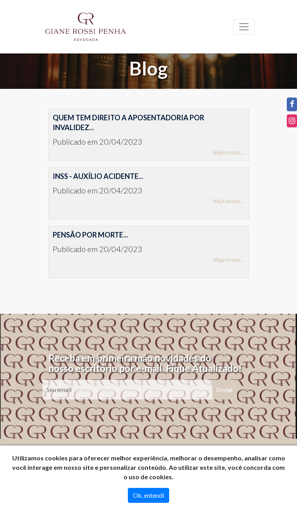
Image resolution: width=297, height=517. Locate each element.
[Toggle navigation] (244, 27)
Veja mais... (228, 152)
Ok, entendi (148, 495)
